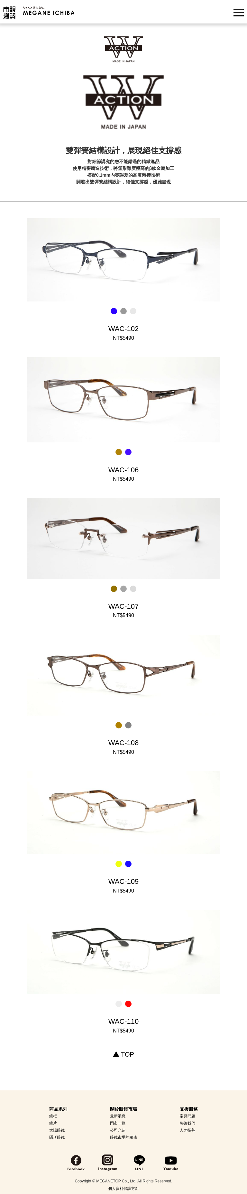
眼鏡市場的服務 (123, 1137)
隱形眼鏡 (57, 1137)
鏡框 (53, 1116)
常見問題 (187, 1116)
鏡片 (53, 1123)
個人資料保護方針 (123, 1188)
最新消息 (117, 1116)
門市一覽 (117, 1123)
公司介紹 (117, 1130)
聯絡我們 (187, 1123)
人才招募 (187, 1130)
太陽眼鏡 (57, 1130)
